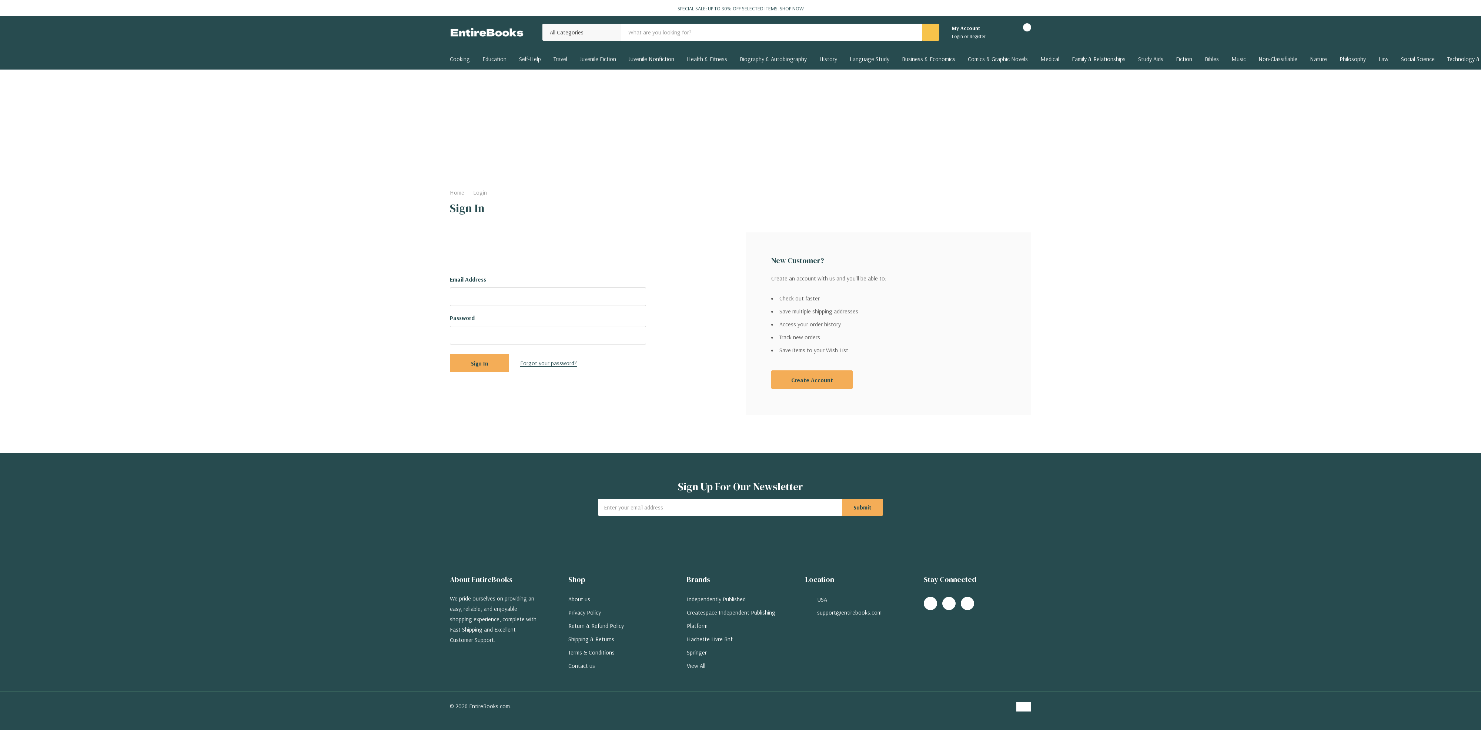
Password (462, 318)
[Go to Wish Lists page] (1001, 32)
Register (978, 36)
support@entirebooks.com (849, 612)
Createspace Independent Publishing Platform (731, 619)
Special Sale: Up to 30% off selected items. (741, 8)
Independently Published (716, 599)
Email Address (468, 279)
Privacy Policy (584, 612)
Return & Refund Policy (596, 625)
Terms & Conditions (591, 652)
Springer (697, 652)
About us (579, 599)
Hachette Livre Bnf (709, 639)
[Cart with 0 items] (1021, 32)
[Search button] (930, 32)
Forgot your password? (548, 363)
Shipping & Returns (591, 639)
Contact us (581, 665)
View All (696, 665)
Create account (812, 380)
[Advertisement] (740, 125)
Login (958, 36)
